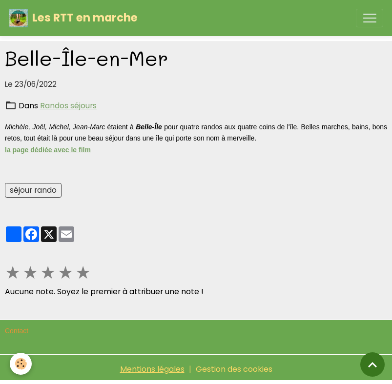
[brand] (73, 18)
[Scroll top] (372, 364)
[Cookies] (21, 364)
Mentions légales (152, 369)
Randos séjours (68, 105)
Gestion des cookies (234, 369)
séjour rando (33, 190)
